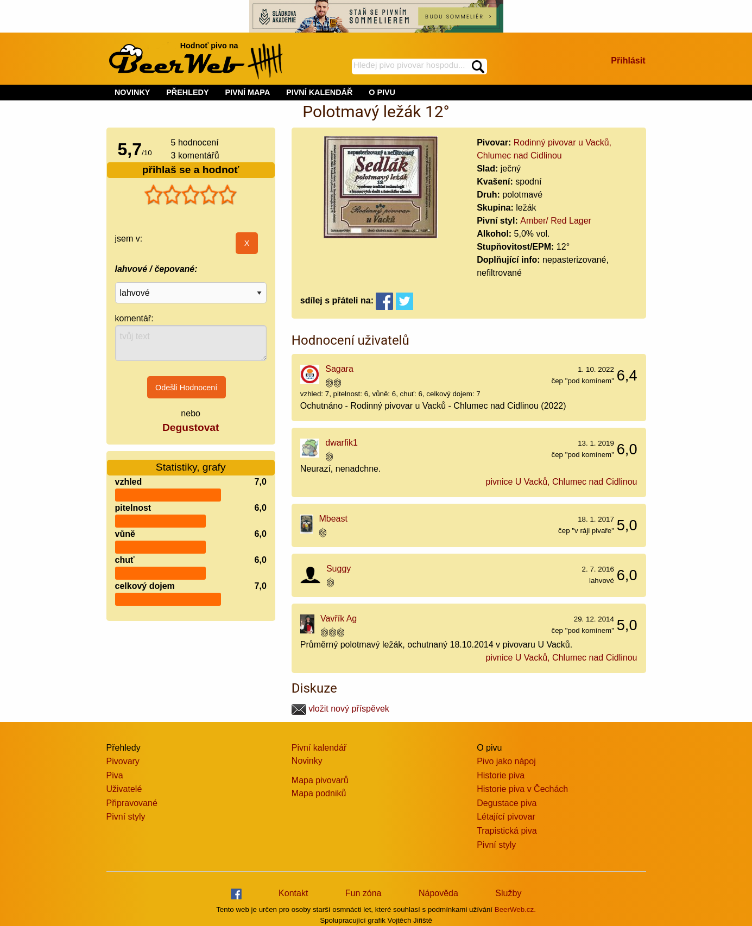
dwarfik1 (341, 442)
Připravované (131, 803)
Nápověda (438, 893)
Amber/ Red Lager (555, 220)
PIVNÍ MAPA (247, 92)
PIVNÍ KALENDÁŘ (319, 92)
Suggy (338, 568)
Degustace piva (506, 803)
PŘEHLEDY (187, 92)
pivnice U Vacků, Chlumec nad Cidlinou (561, 481)
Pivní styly (126, 816)
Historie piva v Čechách (522, 789)
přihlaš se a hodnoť (190, 169)
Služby (508, 893)
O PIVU (382, 92)
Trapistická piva (507, 830)
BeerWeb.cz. (515, 909)
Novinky (307, 760)
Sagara (339, 368)
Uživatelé (124, 789)
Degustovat (190, 427)
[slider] (190, 195)
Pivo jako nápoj (506, 761)
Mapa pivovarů (320, 780)
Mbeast (333, 518)
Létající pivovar (506, 816)
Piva (114, 775)
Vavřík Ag (338, 618)
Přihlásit (628, 60)
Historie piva (500, 775)
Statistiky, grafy (191, 467)
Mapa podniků (319, 793)
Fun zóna (363, 893)
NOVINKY (132, 92)
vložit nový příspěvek (340, 708)
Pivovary (123, 761)
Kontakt (293, 893)
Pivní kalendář (319, 747)
